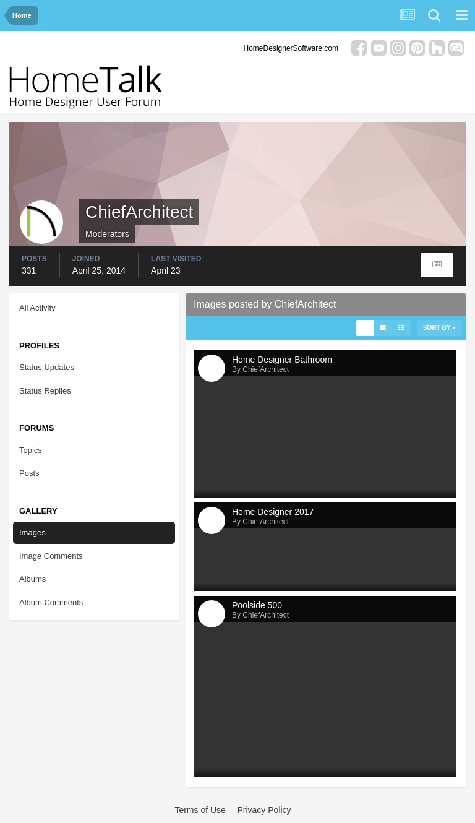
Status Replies (45, 390)
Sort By (439, 327)
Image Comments (51, 556)
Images (32, 532)
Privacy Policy (264, 810)
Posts (29, 473)
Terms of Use (199, 810)
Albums (32, 579)
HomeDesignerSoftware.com (291, 48)
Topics (30, 450)
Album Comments (51, 602)
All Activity (37, 307)
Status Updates (46, 367)
